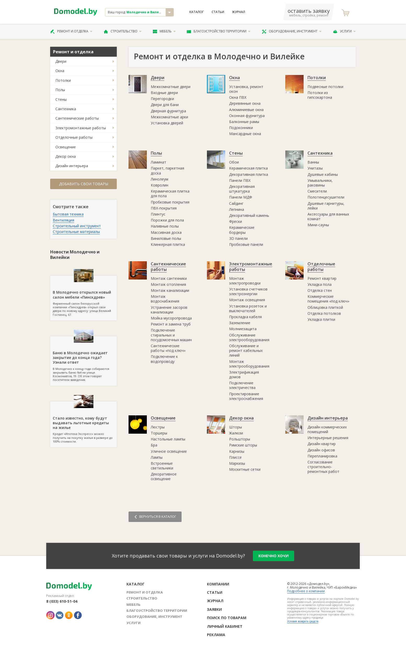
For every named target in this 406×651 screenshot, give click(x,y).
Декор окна (65, 156)
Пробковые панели (246, 244)
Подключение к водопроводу (164, 359)
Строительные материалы (76, 231)
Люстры (158, 427)
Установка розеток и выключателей (248, 308)
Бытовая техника (68, 214)
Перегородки (162, 98)
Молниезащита (243, 328)
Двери (60, 61)
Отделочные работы (73, 137)
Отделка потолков (324, 313)
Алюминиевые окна (246, 109)
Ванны (313, 162)
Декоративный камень (249, 215)
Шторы (235, 427)
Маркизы (237, 463)
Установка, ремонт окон (246, 89)
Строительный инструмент (77, 225)
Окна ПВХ (237, 97)
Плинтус (158, 214)
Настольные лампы (168, 439)
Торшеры (159, 433)
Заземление (239, 322)
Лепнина (236, 209)
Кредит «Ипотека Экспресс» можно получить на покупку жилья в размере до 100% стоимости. (83, 422)
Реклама (216, 635)
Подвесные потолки (325, 86)
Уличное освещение (169, 451)
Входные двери (164, 92)
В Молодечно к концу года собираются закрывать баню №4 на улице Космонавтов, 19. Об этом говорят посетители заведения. (83, 359)
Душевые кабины (323, 174)
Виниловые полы (166, 238)
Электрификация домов (244, 374)
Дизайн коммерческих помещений (327, 429)
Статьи (218, 12)
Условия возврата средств (302, 621)
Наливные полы (165, 226)
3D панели (238, 238)
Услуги (344, 31)
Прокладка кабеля (245, 316)
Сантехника (65, 108)
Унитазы (315, 168)
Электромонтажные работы (80, 127)
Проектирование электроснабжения (246, 396)
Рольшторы (239, 439)
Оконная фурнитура (247, 115)
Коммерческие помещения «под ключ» (328, 299)
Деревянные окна (244, 103)
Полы (60, 89)
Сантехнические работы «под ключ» (168, 348)
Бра (154, 445)
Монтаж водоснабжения (165, 299)
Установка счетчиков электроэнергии (248, 291)
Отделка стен (320, 290)
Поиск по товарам (226, 618)
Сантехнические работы (77, 118)
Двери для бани (165, 104)
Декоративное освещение (164, 476)
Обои (234, 162)
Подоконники (241, 127)
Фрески (235, 221)
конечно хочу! (273, 555)
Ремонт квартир (322, 278)
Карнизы (236, 451)
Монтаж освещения (247, 299)
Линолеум (159, 179)
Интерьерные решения (328, 437)
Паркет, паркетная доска (167, 170)
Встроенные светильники (162, 465)
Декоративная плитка (248, 174)
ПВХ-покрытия (164, 208)
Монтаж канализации (170, 290)
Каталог (196, 12)
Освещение (65, 146)
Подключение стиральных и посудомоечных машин (171, 335)
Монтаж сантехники (169, 278)
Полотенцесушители (326, 197)
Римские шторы (243, 445)
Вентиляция (63, 220)
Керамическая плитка (248, 168)
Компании (218, 584)
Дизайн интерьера (71, 165)
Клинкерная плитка (168, 244)
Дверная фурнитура (168, 110)
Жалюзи (236, 433)
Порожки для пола (167, 220)
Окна (59, 70)
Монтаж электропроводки (244, 281)
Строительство (123, 31)
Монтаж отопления (168, 284)
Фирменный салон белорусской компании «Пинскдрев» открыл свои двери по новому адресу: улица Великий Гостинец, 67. (83, 296)
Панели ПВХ (240, 180)
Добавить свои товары (83, 183)
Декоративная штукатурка (242, 189)
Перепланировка (322, 456)
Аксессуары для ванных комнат (328, 216)
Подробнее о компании (306, 591)
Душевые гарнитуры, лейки (326, 206)
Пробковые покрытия (170, 202)
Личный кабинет (224, 626)
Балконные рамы (244, 121)
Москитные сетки (244, 469)
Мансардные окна (245, 133)
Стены (61, 99)
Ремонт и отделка (71, 31)
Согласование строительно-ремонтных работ (323, 467)
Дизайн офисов (321, 449)
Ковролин (159, 185)
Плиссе (235, 457)
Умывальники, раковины (320, 183)
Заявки (214, 609)
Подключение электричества (242, 385)
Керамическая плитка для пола (170, 193)
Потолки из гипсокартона (320, 95)
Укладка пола (320, 284)
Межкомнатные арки (169, 116)
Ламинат (158, 162)
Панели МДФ (240, 197)
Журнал (238, 12)
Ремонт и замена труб (171, 324)
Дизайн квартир (322, 443)
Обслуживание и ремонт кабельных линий (246, 350)
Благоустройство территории (219, 31)
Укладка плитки (321, 319)
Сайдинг (236, 203)
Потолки (63, 80)
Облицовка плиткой (325, 307)
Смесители (317, 191)
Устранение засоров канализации (169, 310)
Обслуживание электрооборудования (249, 337)
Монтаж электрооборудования (249, 364)
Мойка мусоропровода (171, 318)
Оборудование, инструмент (292, 31)
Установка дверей (167, 122)
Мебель (164, 31)
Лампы (157, 457)
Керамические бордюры (241, 230)
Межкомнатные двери (170, 86)
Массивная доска (166, 232)
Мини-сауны (318, 224)
